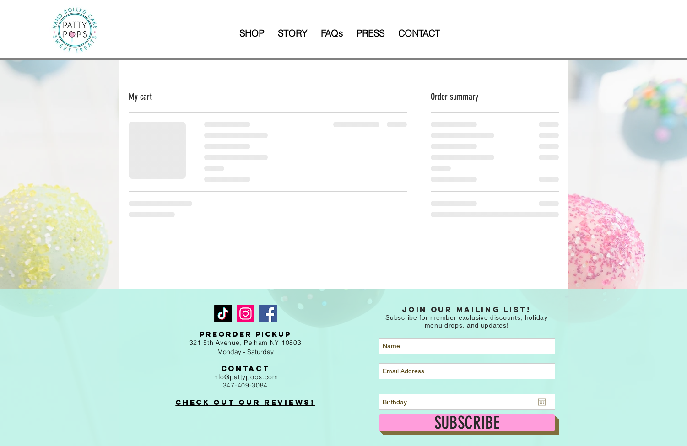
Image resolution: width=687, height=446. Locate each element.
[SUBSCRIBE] (467, 422)
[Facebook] (268, 313)
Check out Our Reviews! (245, 402)
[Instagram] (245, 313)
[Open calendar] (542, 402)
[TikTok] (223, 313)
